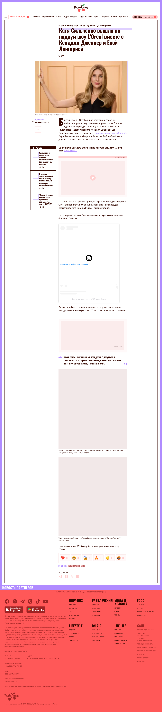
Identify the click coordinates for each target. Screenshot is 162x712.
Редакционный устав (145, 644)
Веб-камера (119, 637)
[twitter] (72, 576)
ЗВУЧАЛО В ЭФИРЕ (98, 637)
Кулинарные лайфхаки (145, 612)
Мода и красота (70, 17)
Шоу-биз (36, 17)
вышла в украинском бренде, (111, 132)
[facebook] (66, 576)
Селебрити (73, 608)
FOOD (96, 17)
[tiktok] (37, 601)
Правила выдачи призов (146, 651)
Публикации (74, 566)
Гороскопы (96, 612)
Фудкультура (142, 615)
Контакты (141, 654)
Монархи (72, 605)
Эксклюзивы (74, 615)
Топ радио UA (125, 17)
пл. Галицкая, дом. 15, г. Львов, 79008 (43, 658)
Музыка (72, 619)
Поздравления (74, 633)
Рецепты (140, 605)
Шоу (83, 566)
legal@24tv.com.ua (12, 674)
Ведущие (118, 630)
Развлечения (48, 17)
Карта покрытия (121, 640)
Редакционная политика (146, 647)
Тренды (117, 615)
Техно (71, 637)
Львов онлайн (120, 644)
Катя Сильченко (42, 122)
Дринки (140, 608)
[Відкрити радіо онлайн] (145, 17)
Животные (96, 608)
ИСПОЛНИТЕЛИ (97, 633)
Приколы (95, 605)
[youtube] (45, 601)
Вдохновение (86, 17)
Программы (119, 633)
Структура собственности (143, 634)
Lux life (120, 625)
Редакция (141, 661)
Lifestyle (105, 17)
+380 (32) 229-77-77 (13, 658)
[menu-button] (5, 17)
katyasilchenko (61, 115)
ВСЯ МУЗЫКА (96, 630)
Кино (58, 17)
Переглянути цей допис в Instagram (74, 264)
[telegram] (60, 576)
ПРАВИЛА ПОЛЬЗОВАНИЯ (145, 630)
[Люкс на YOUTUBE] (19, 17)
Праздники (96, 615)
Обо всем (72, 630)
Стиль (117, 611)
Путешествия (74, 640)
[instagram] (15, 601)
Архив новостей (143, 658)
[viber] (78, 576)
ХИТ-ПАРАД (96, 640)
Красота (118, 608)
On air (114, 17)
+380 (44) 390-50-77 (13, 666)
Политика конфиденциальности (145, 639)
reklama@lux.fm (11, 681)
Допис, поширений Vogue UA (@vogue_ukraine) (89, 299)
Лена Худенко (105, 26)
